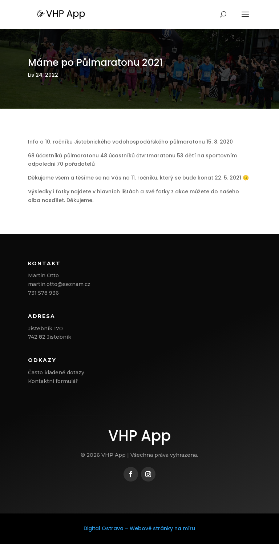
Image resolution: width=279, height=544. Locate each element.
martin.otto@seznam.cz (59, 284)
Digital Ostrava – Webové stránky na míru (139, 528)
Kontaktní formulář (53, 381)
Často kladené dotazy (56, 372)
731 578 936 (43, 293)
